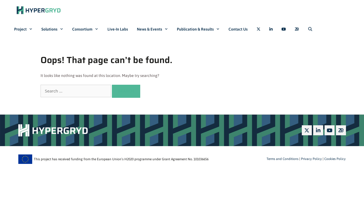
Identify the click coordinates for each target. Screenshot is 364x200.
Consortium (87, 29)
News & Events (154, 29)
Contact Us (238, 29)
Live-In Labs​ (117, 29)
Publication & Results (200, 29)
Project (25, 29)
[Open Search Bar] (310, 29)
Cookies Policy (334, 159)
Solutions (54, 29)
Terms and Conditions (282, 159)
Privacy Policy (311, 159)
